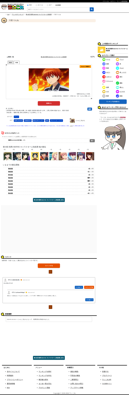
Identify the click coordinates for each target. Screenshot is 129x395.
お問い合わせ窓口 (76, 384)
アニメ (16, 117)
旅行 (119, 76)
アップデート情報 (76, 388)
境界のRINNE (18, 120)
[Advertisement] (49, 39)
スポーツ (106, 76)
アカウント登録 (44, 388)
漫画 (47, 120)
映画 (105, 68)
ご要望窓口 (74, 379)
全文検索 (58, 5)
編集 (89, 109)
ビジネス (120, 91)
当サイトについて (13, 371)
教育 (105, 96)
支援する (105, 371)
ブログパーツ (107, 375)
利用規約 (10, 375)
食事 (105, 87)
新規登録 (123, 117)
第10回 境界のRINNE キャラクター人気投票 (38, 14)
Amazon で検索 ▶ (85, 66)
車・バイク (121, 72)
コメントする (49, 265)
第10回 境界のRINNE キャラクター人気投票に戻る (49, 200)
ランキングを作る (45, 375)
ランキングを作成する (112, 101)
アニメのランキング (18, 14)
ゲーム (106, 59)
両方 (30, 5)
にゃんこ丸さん (80, 120)
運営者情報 (11, 384)
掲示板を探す (43, 379)
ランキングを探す (45, 371)
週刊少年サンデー (38, 120)
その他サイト (107, 384)
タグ (50, 5)
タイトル (40, 5)
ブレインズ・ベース (56, 120)
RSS (8, 388)
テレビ (120, 68)
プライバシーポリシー (15, 379)
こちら (71, 125)
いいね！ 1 (79, 287)
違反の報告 (74, 371)
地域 (119, 96)
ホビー (106, 72)
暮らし (120, 87)
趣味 (119, 83)
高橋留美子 (27, 120)
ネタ (105, 91)
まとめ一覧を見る (45, 384)
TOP (8, 14)
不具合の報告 (75, 375)
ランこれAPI (106, 379)
